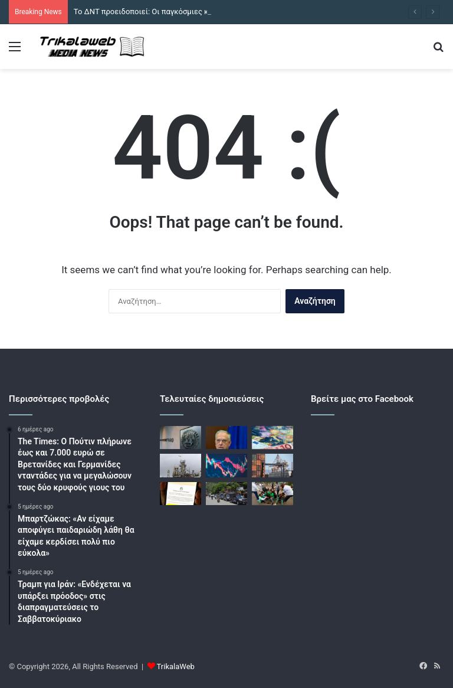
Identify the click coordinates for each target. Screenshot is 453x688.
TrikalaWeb (176, 666)
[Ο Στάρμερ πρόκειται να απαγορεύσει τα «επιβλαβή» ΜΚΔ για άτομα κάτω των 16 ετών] (180, 493)
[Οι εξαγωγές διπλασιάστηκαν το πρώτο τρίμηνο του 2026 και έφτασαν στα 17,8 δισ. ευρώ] (272, 465)
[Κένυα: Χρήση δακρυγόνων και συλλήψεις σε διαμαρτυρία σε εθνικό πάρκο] (272, 493)
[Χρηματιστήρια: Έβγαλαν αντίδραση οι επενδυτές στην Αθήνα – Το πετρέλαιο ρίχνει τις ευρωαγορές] (226, 465)
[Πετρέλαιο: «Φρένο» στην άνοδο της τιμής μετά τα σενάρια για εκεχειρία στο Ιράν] (180, 465)
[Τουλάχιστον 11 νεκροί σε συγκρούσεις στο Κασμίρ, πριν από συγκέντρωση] (226, 493)
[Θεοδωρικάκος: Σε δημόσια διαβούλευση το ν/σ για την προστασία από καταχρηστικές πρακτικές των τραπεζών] (226, 437)
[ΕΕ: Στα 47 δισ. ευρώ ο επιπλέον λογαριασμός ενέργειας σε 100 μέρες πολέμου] (272, 437)
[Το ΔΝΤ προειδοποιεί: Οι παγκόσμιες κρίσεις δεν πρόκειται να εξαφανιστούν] (180, 437)
